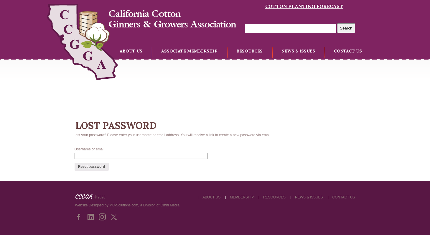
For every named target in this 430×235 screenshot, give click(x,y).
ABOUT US (131, 51)
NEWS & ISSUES (298, 51)
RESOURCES (249, 51)
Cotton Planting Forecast (304, 6)
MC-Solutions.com (123, 205)
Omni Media (169, 205)
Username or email (89, 149)
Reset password (91, 167)
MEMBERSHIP (242, 197)
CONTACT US (348, 51)
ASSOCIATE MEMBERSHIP (189, 51)
